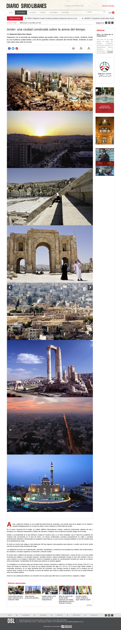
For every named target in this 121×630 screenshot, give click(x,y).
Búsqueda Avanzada (24, 620)
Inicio (11, 12)
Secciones (76, 615)
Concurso (65, 12)
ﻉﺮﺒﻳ (110, 12)
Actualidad (25, 615)
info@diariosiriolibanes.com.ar (75, 621)
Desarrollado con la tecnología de (52, 626)
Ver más (89, 605)
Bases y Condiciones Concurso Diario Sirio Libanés (53, 620)
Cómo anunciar (35, 620)
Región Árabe (12, 23)
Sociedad (43, 615)
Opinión (59, 615)
